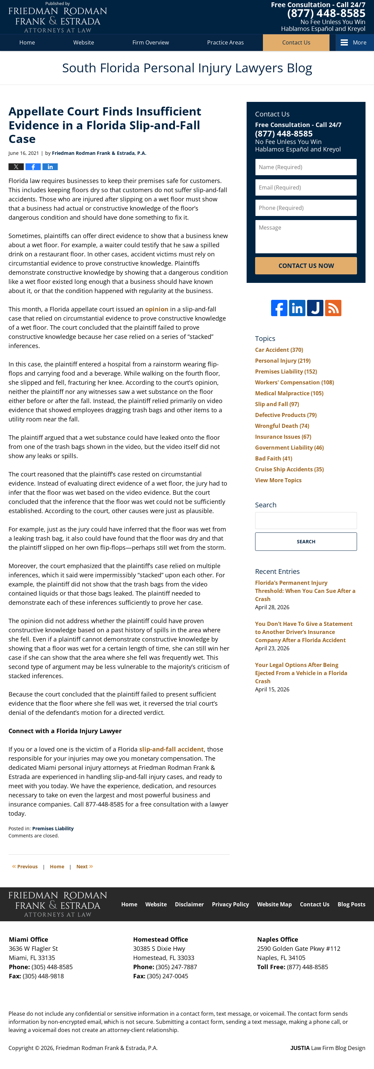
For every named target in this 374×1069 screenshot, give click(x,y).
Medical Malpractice (289, 393)
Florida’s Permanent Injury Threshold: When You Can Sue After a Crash (305, 591)
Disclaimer (189, 904)
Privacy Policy (230, 904)
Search (306, 541)
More (360, 42)
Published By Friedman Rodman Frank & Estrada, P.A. (318, 17)
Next (84, 865)
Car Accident (279, 350)
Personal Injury (282, 360)
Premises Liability (53, 828)
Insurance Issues (283, 436)
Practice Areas (225, 42)
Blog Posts (352, 904)
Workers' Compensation (294, 382)
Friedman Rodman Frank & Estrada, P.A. (107, 1048)
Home (27, 42)
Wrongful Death (282, 426)
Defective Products (286, 415)
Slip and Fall (277, 404)
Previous (25, 865)
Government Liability (289, 447)
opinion (156, 309)
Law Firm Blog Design (328, 1048)
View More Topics (278, 480)
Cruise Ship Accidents (289, 469)
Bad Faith (273, 458)
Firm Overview (150, 42)
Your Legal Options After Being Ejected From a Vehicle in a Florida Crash (301, 673)
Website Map (274, 904)
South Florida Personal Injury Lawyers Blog (57, 17)
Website (83, 42)
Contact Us (296, 42)
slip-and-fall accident (171, 749)
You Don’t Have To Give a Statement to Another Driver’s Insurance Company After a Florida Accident (304, 632)
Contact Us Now (306, 265)
